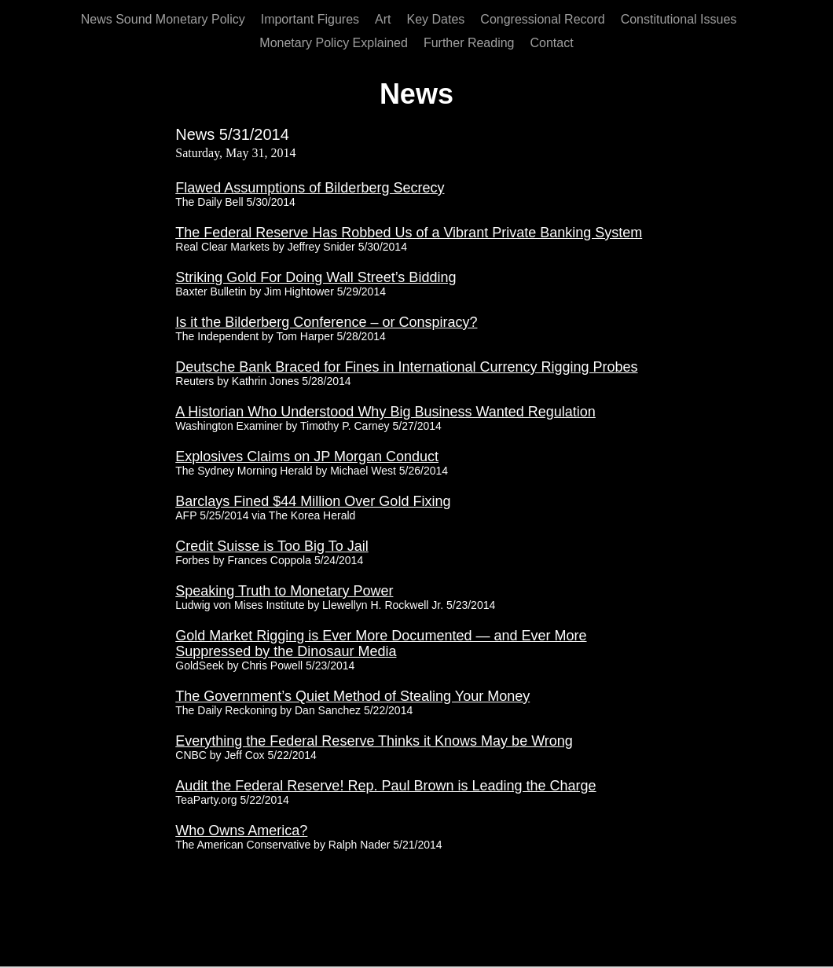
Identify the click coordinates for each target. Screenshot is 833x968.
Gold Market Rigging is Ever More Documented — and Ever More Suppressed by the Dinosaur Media (380, 643)
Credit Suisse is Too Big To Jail (271, 546)
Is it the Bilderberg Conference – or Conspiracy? (326, 322)
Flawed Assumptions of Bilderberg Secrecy (309, 188)
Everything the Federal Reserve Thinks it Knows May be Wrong (374, 741)
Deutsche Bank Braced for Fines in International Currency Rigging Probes (406, 367)
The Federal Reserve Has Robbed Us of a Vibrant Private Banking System (408, 232)
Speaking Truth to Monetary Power (284, 591)
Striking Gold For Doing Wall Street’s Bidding (315, 277)
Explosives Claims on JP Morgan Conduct (307, 456)
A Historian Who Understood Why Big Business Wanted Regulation (385, 412)
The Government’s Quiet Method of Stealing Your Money (352, 696)
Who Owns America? (241, 830)
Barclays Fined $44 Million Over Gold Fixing (312, 501)
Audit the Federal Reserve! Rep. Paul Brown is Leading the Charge (385, 786)
